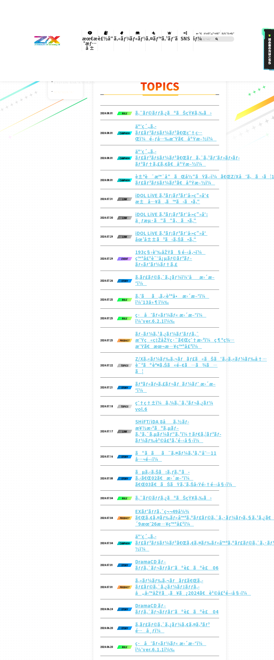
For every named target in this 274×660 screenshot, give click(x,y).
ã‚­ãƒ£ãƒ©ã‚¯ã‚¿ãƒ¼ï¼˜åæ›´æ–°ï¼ (161, 196)
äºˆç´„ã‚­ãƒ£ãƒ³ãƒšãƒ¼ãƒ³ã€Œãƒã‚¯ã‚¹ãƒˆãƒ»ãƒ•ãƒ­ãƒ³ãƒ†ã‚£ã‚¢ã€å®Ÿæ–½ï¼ (171, 123)
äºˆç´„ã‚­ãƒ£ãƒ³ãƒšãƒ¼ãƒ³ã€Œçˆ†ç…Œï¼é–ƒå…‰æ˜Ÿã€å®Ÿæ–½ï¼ (168, 109)
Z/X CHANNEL (62, 61)
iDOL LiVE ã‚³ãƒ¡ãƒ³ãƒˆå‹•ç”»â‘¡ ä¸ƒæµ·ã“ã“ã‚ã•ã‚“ (173, 160)
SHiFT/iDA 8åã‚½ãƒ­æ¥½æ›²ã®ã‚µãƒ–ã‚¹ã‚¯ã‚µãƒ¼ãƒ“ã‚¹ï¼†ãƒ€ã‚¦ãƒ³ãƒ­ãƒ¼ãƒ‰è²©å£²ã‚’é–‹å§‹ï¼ (162, 286)
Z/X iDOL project (64, 69)
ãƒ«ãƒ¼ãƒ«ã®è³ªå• (63, 571)
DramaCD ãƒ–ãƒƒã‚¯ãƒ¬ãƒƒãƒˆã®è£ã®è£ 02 (168, 462)
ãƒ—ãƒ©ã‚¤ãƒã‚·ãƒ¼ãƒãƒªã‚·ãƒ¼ (122, 572)
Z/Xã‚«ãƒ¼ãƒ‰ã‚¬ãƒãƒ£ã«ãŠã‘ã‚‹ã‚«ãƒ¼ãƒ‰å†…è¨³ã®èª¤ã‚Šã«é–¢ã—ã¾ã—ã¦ (173, 247)
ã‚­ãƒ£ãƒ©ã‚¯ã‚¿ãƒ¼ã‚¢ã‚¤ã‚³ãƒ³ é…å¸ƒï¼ (165, 405)
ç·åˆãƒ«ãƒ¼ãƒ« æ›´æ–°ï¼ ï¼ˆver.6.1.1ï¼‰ (166, 417)
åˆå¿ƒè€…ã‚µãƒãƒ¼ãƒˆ (62, 53)
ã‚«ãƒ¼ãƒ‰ (123, 10)
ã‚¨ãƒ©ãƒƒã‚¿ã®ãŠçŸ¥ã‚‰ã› (157, 97)
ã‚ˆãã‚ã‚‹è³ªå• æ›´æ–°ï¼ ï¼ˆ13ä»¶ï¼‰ (166, 207)
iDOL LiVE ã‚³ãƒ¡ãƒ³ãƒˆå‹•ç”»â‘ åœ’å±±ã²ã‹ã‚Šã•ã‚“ (173, 171)
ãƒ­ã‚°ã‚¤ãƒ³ (226, 4)
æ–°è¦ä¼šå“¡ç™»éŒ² (208, 4)
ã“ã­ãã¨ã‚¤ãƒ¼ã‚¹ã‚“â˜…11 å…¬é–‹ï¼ (166, 300)
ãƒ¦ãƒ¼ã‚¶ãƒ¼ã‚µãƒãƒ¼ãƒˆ (89, 571)
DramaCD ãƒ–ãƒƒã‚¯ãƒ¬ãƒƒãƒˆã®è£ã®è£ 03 (168, 451)
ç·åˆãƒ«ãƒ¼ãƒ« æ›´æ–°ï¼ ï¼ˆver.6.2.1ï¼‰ (166, 219)
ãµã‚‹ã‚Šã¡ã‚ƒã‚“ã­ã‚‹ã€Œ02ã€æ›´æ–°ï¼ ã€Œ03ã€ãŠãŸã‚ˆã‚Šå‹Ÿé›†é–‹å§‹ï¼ (167, 312)
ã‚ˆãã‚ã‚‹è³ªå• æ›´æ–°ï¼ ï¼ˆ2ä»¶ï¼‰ (165, 428)
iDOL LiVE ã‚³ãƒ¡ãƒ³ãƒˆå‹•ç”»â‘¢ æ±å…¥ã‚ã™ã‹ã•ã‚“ (175, 148)
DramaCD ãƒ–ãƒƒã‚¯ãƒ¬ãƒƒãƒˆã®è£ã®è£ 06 (168, 369)
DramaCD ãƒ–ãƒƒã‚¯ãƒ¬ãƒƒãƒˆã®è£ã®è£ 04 (168, 394)
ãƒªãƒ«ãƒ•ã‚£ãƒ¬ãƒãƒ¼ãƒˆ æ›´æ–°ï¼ (161, 260)
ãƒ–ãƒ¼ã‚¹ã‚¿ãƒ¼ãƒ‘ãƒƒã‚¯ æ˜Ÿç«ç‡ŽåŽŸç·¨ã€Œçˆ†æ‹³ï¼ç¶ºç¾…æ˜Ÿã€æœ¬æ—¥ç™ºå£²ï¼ (174, 233)
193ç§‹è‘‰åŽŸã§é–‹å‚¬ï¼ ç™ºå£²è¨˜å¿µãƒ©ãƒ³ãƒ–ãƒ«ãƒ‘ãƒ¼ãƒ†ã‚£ (172, 183)
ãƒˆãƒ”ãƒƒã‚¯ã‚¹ (64, 83)
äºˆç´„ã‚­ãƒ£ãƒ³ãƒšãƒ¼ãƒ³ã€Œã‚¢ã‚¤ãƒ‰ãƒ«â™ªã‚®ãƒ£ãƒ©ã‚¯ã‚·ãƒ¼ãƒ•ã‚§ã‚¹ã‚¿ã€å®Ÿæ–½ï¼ (191, 355)
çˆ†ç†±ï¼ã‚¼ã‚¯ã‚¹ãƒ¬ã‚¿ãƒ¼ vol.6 (160, 271)
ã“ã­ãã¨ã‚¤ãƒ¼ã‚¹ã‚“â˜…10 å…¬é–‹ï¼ (166, 439)
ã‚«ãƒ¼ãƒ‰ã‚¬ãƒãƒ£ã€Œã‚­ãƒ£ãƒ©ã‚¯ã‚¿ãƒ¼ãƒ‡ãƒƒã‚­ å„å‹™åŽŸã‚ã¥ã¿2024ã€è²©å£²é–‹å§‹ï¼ (173, 381)
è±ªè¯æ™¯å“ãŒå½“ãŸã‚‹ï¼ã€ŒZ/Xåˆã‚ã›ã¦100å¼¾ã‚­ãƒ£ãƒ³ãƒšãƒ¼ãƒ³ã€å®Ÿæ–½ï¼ (181, 136)
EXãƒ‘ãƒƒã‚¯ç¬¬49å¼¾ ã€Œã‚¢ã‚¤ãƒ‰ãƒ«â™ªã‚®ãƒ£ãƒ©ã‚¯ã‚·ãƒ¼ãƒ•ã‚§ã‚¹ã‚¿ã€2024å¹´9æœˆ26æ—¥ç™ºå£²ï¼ (180, 338)
